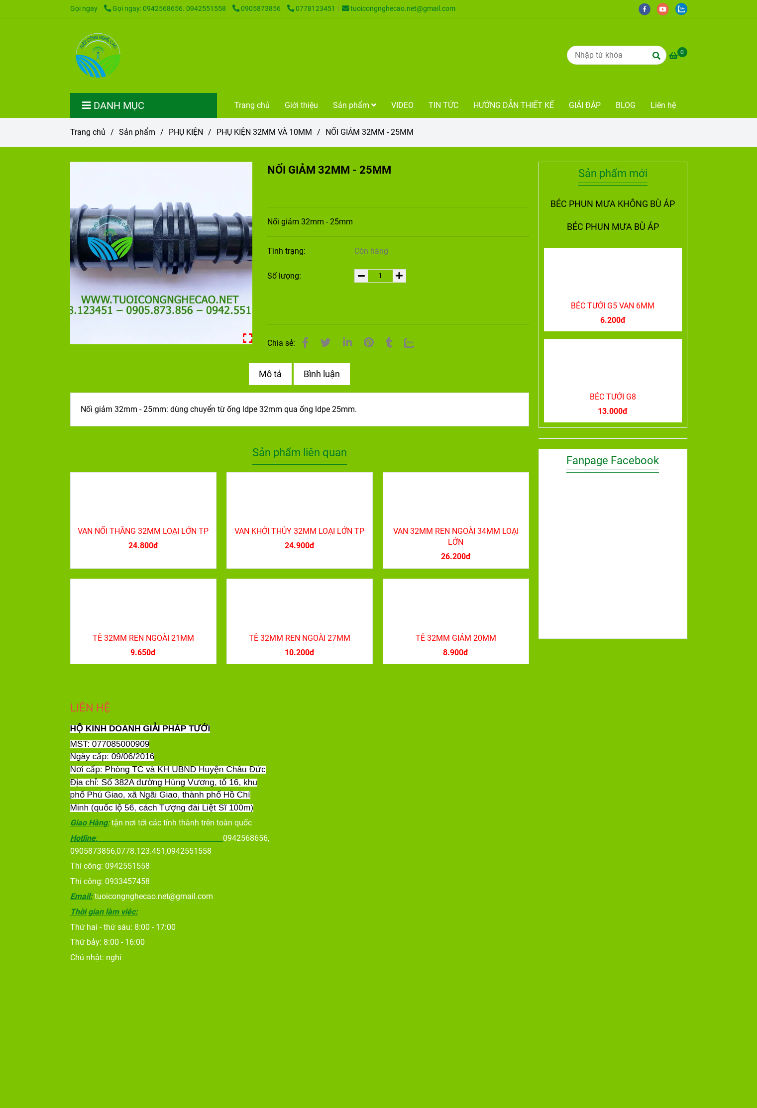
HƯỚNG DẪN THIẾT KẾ (513, 105)
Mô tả (270, 374)
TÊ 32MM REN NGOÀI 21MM (143, 638)
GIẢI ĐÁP (585, 105)
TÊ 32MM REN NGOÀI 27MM (299, 638)
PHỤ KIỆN (186, 132)
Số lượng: (285, 276)
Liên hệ (663, 105)
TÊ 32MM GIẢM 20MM (456, 638)
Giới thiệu (301, 105)
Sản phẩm (354, 105)
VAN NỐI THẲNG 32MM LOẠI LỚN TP (143, 531)
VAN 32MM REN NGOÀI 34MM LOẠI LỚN (456, 536)
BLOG (626, 105)
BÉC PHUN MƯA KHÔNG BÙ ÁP (612, 204)
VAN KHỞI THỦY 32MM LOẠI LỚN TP (299, 531)
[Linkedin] (347, 343)
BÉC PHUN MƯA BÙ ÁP (613, 227)
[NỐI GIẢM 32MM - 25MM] (97, 56)
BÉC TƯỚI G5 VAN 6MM (612, 305)
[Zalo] (409, 343)
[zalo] (683, 8)
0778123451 (311, 8)
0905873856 (257, 8)
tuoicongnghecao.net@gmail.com (398, 8)
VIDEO (402, 105)
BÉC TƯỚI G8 (613, 397)
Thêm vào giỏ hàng (329, 306)
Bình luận (322, 374)
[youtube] (666, 8)
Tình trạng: (287, 251)
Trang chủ (252, 105)
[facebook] (648, 8)
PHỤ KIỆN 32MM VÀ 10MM (264, 132)
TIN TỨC (443, 105)
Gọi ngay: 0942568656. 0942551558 (165, 8)
